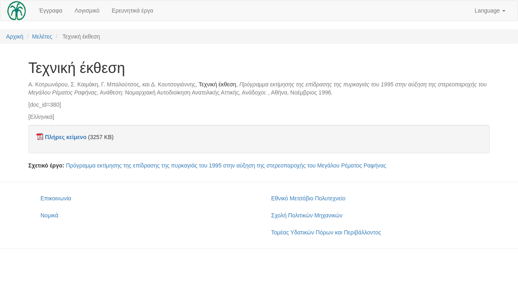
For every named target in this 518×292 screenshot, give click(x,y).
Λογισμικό (87, 10)
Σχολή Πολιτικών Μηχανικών (306, 215)
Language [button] (490, 10)
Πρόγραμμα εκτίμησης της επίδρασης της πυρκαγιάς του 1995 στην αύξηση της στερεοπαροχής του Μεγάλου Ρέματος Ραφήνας (226, 165)
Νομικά (49, 215)
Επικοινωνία (55, 198)
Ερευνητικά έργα (132, 10)
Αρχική (14, 36)
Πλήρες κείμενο (66, 137)
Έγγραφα (50, 10)
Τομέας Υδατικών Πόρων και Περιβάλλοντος (326, 232)
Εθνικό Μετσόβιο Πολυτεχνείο (308, 198)
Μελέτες (42, 36)
